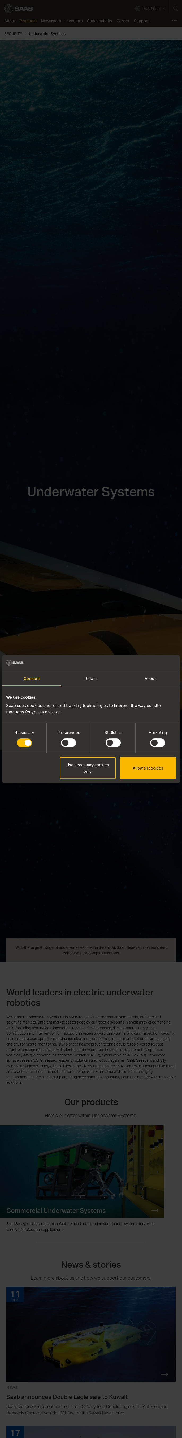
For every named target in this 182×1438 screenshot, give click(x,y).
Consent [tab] (32, 678)
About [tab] (150, 678)
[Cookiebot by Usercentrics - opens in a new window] (152, 663)
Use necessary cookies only (87, 768)
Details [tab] (91, 678)
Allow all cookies (148, 768)
